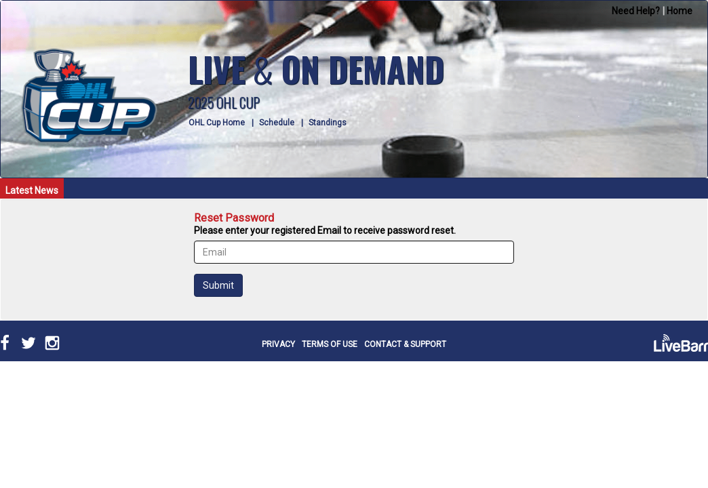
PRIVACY (278, 344)
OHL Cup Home (217, 122)
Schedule (276, 122)
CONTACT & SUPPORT (405, 344)
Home (679, 10)
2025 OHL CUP (224, 103)
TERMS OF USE (329, 344)
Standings (328, 122)
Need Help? (636, 10)
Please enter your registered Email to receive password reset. (325, 230)
